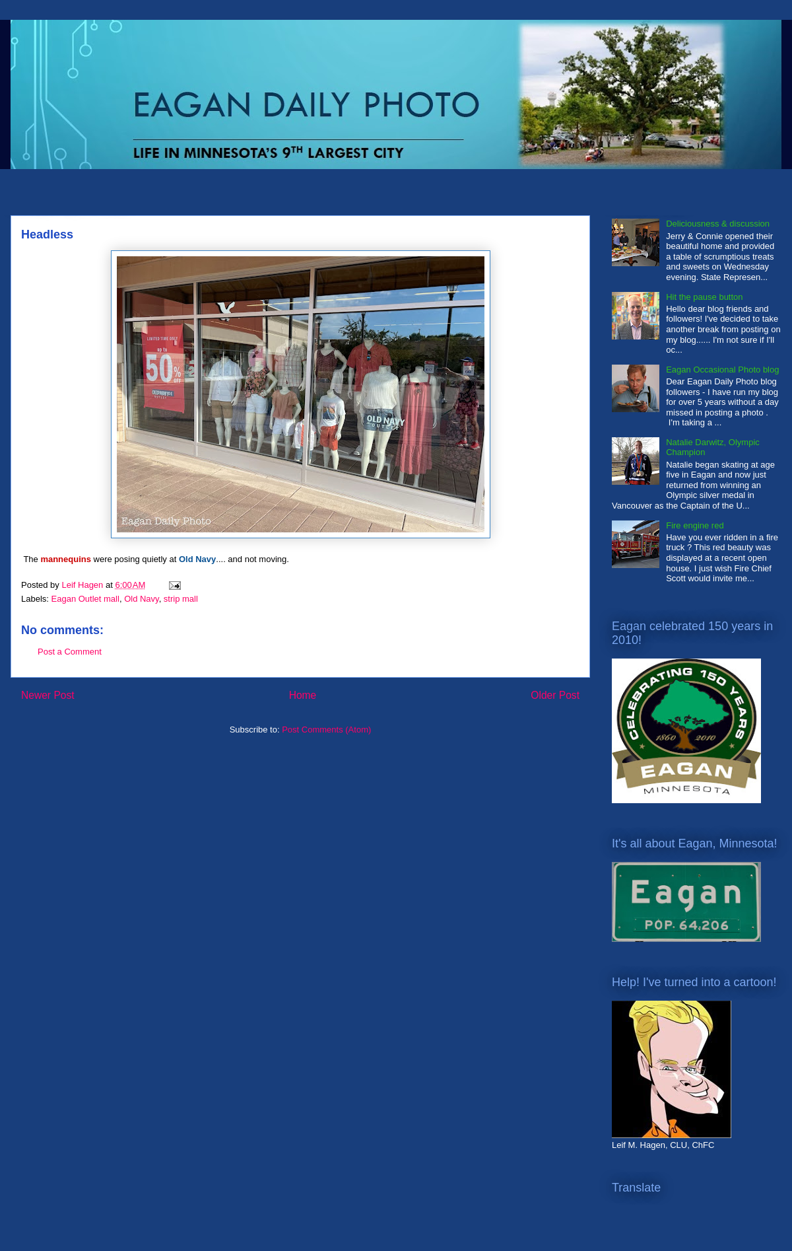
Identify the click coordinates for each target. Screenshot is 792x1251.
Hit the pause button (704, 297)
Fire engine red (694, 525)
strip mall (181, 599)
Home (303, 695)
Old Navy (141, 599)
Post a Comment (70, 652)
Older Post (555, 695)
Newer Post (48, 695)
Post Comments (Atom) (326, 729)
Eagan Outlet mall (85, 599)
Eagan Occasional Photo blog (722, 370)
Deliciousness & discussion (718, 224)
